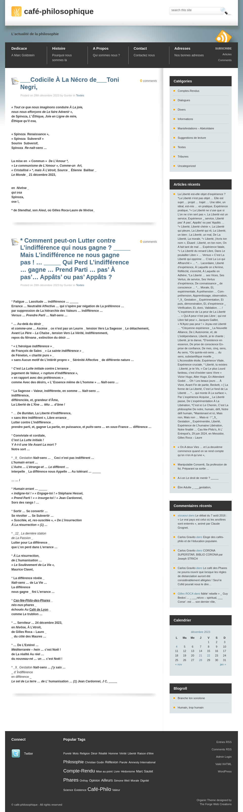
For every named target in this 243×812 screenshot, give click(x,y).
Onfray (84, 780)
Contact (140, 48)
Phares (70, 780)
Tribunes (183, 156)
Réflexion (111, 762)
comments (148, 81)
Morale (135, 780)
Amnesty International (142, 762)
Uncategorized (187, 165)
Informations (185, 118)
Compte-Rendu (79, 770)
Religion (85, 753)
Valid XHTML (223, 764)
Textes (80, 95)
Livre (117, 771)
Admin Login (224, 756)
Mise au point (104, 771)
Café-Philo (99, 789)
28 (200, 660)
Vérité (123, 753)
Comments (225, 60)
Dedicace (19, 48)
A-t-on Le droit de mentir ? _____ (198, 477)
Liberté (132, 753)
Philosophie (73, 762)
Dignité (144, 780)
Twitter (28, 753)
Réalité (103, 753)
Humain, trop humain (191, 707)
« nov (178, 664)
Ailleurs (107, 780)
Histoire (58, 48)
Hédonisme (128, 771)
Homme (113, 753)
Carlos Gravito (186, 537)
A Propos (101, 48)
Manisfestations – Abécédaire (196, 128)
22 (208, 655)
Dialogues (184, 100)
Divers (182, 109)
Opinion (94, 780)
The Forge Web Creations (216, 804)
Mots (76, 753)
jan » (223, 664)
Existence (80, 789)
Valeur (116, 789)
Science (68, 789)
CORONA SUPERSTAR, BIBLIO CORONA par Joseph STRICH (200, 554)
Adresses (182, 48)
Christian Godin (94, 762)
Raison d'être (145, 753)
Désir (94, 753)
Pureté (67, 753)
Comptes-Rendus (188, 90)
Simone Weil (122, 780)
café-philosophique (59, 11)
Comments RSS (222, 749)
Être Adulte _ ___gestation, (194, 487)
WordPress (225, 771)
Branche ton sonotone (191, 698)
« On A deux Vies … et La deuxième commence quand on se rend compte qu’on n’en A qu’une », (201, 451)
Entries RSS (224, 742)
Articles (227, 54)
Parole (123, 762)
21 (200, 655)
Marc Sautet (144, 771)
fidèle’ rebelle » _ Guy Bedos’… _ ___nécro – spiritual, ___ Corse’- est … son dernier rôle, (203, 597)
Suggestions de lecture (192, 137)
